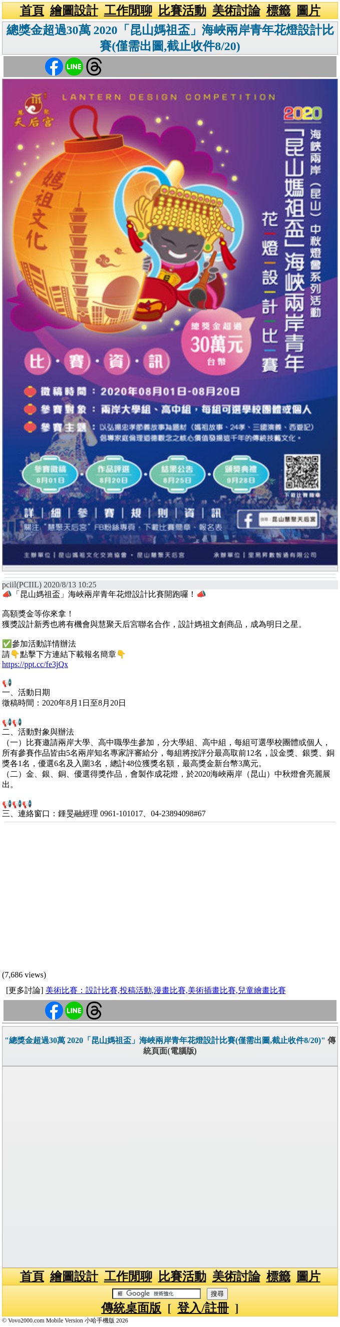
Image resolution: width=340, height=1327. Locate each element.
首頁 (32, 10)
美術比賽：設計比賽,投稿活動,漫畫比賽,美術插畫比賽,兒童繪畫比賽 (166, 990)
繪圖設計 (74, 10)
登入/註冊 (203, 1307)
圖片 (308, 10)
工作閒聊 (128, 10)
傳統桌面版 (131, 1307)
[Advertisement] (170, 898)
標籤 (278, 10)
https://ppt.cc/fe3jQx (35, 664)
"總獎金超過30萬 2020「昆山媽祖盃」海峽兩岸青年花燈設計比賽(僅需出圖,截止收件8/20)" (165, 1040)
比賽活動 (182, 10)
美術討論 (236, 10)
